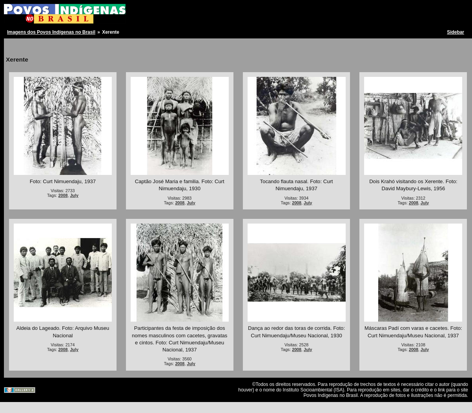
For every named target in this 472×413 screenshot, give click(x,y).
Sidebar (455, 32)
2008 (63, 195)
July (74, 195)
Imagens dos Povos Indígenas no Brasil (51, 32)
